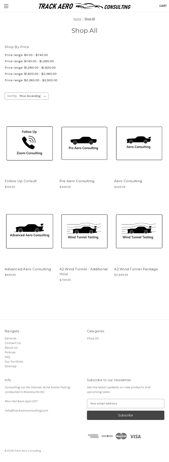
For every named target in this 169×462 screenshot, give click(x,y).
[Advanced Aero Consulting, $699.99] (29, 231)
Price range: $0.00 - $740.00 (26, 55)
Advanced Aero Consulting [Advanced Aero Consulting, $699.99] (28, 269)
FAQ (7, 357)
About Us (11, 348)
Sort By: (12, 96)
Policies (10, 352)
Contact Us (13, 343)
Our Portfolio (14, 361)
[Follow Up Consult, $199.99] (29, 143)
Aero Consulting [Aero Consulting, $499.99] (128, 181)
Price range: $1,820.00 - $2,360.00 (31, 74)
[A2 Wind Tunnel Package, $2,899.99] (139, 231)
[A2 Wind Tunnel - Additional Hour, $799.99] (84, 231)
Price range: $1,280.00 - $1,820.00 (30, 68)
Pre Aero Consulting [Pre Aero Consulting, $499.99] (77, 181)
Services (11, 338)
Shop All (93, 338)
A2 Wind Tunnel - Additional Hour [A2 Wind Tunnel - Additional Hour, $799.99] (84, 271)
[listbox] (33, 96)
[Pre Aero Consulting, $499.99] (84, 143)
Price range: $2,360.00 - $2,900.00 (31, 80)
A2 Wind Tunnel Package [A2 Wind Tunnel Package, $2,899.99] (136, 269)
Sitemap (11, 366)
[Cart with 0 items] (163, 5)
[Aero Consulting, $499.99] (139, 143)
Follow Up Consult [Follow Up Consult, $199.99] (21, 181)
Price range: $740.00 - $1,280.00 (29, 61)
